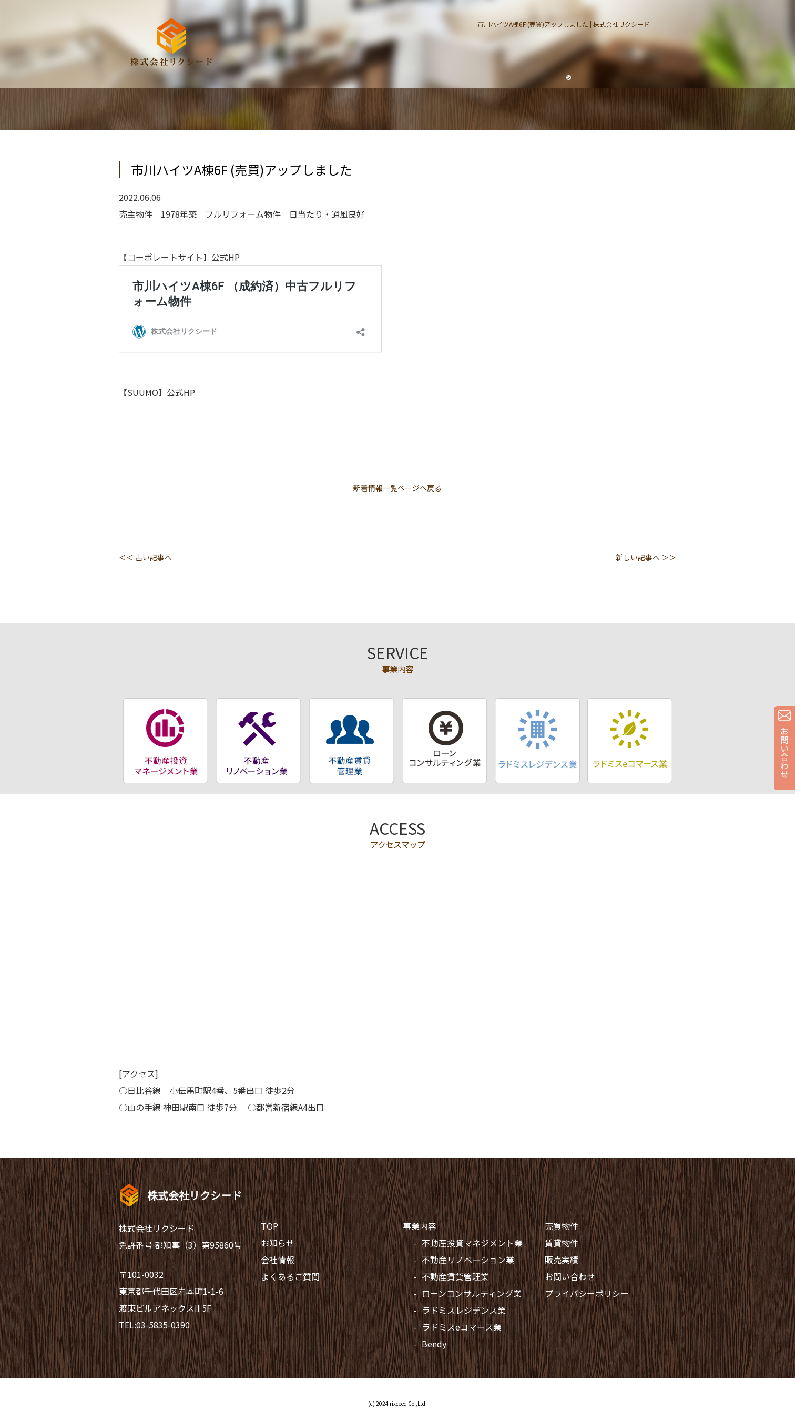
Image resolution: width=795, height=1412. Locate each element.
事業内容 (419, 1226)
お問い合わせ (570, 1276)
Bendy (434, 1343)
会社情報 (277, 1259)
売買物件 (561, 1226)
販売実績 (561, 1259)
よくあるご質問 (290, 1276)
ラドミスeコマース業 (462, 1327)
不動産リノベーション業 (468, 1259)
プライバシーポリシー (587, 1293)
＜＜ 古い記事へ (145, 557)
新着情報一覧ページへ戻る (397, 488)
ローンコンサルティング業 (472, 1293)
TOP (269, 1226)
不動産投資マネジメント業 (472, 1242)
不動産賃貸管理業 (455, 1276)
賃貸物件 (561, 1242)
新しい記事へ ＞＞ (646, 557)
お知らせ (277, 1242)
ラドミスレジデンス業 (464, 1310)
